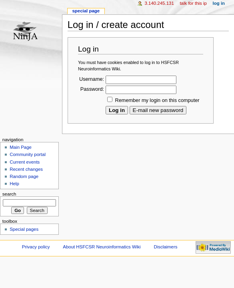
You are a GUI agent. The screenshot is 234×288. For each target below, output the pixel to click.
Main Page (21, 147)
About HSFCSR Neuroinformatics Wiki (101, 246)
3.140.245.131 (159, 3)
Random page (24, 176)
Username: (91, 79)
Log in (219, 3)
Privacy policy (36, 246)
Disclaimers (165, 246)
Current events (25, 162)
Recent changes (26, 169)
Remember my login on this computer (157, 100)
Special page (86, 10)
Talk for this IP (193, 3)
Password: (92, 89)
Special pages (24, 229)
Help (14, 183)
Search (9, 194)
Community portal (28, 154)
